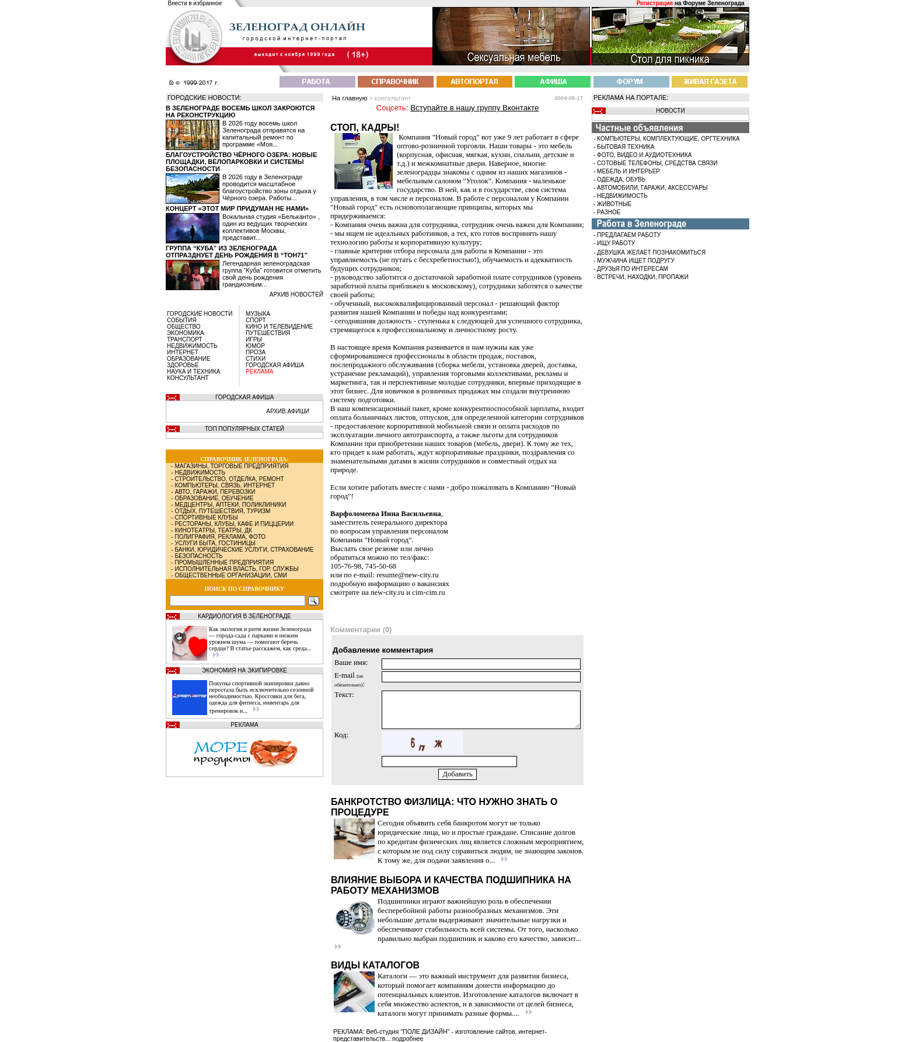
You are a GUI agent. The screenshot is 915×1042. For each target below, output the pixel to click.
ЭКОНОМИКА (185, 333)
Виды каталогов (375, 965)
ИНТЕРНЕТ (182, 352)
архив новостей (296, 294)
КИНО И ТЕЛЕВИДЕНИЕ (279, 326)
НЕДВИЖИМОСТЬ (192, 346)
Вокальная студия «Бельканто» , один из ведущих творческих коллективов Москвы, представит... (271, 227)
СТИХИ (256, 359)
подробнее (407, 1038)
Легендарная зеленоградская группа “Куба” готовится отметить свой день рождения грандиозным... (271, 274)
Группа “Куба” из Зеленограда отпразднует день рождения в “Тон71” (237, 252)
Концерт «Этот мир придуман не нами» (237, 208)
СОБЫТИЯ (182, 320)
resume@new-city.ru (407, 575)
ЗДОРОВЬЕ (183, 365)
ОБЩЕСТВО (184, 326)
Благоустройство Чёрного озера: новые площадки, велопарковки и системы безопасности (241, 161)
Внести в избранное (195, 3)
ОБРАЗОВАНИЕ (189, 359)
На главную (349, 98)
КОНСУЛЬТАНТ (188, 378)
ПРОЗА (256, 352)
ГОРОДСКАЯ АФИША (275, 365)
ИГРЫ (254, 339)
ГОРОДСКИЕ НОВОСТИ (199, 314)
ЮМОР (255, 346)
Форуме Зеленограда (713, 3)
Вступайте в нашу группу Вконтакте (474, 107)
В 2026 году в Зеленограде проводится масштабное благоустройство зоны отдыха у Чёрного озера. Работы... (269, 187)
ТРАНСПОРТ (184, 339)
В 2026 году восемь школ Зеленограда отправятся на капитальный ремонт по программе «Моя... (263, 134)
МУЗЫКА (258, 314)
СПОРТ (256, 320)
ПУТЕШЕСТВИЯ (268, 333)
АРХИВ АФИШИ (287, 411)
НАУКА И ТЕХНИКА (193, 371)
